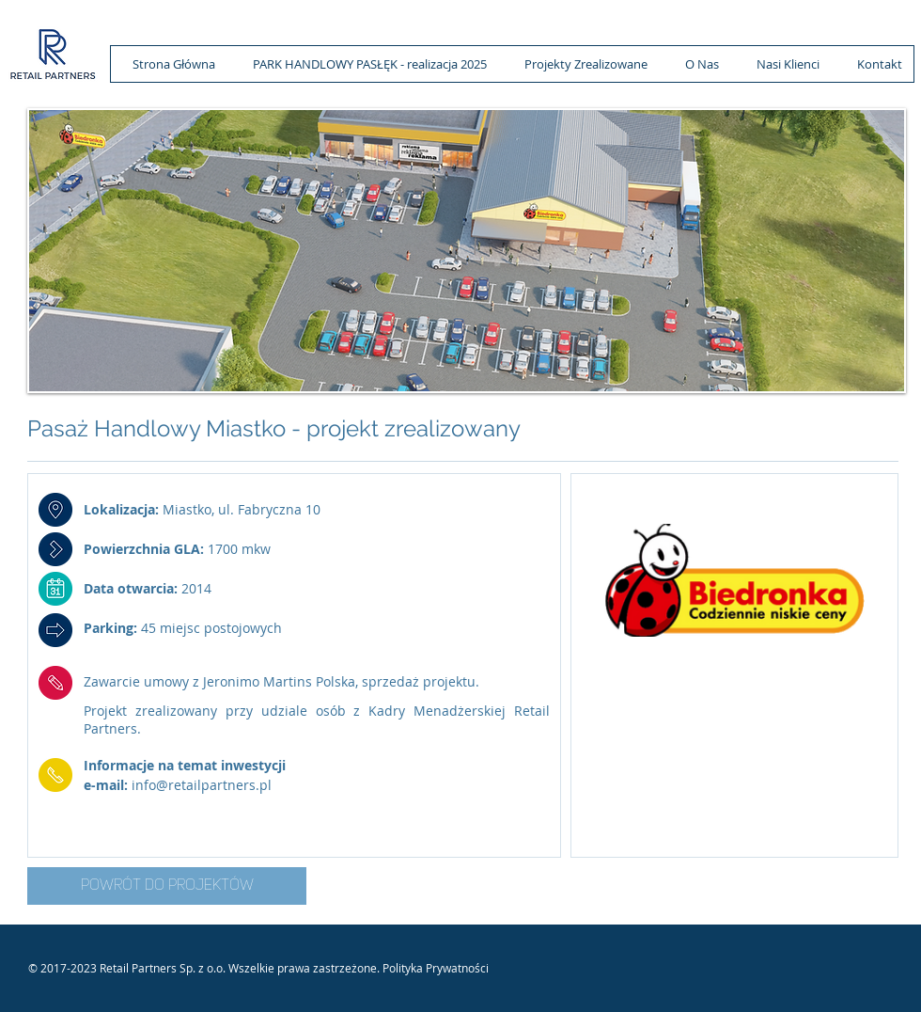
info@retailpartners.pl (202, 785)
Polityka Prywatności (435, 967)
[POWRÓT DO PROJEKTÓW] (166, 886)
